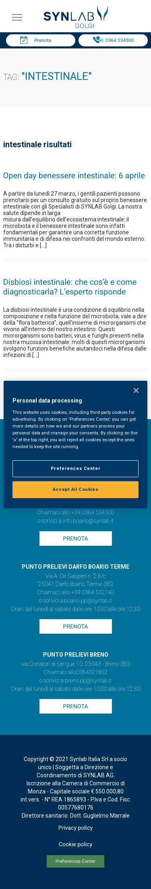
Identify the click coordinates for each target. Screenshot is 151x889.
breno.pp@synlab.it (88, 681)
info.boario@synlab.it (88, 521)
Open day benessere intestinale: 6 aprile (74, 175)
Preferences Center (75, 861)
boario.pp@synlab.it (88, 601)
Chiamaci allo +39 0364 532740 (75, 592)
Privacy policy (75, 828)
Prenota (42, 40)
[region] (75, 444)
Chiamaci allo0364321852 (76, 672)
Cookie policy (75, 844)
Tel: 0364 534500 (115, 40)
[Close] (136, 390)
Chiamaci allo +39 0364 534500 (75, 512)
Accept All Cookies (75, 489)
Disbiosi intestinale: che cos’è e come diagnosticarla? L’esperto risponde (70, 286)
